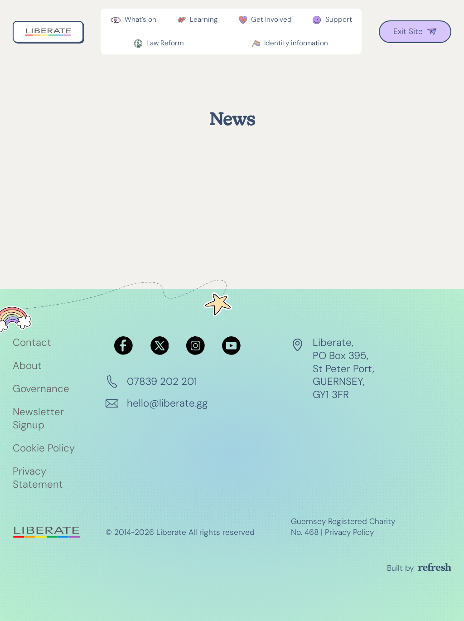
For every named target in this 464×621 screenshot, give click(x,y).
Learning (204, 19)
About (27, 365)
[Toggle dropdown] (116, 20)
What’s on (140, 19)
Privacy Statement (38, 478)
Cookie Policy (44, 448)
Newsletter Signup (38, 419)
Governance (41, 389)
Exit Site (414, 31)
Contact (32, 342)
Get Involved (271, 19)
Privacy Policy (349, 532)
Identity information (296, 43)
